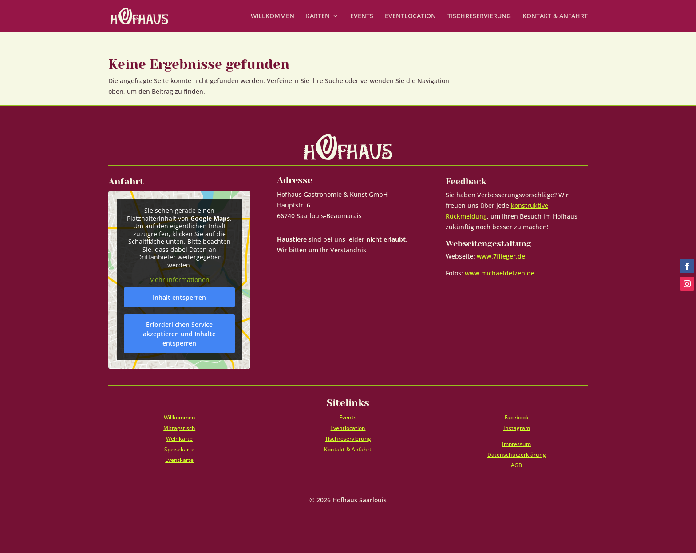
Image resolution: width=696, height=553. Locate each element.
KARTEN (318, 16)
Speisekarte (179, 449)
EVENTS (361, 16)
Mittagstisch (179, 428)
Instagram (516, 428)
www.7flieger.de (501, 256)
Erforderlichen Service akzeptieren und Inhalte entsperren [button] (179, 333)
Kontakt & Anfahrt (348, 449)
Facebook (517, 417)
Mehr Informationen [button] (179, 280)
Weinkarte (179, 438)
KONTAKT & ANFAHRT (555, 16)
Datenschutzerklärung (516, 454)
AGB (516, 465)
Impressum (516, 444)
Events (347, 417)
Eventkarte (179, 460)
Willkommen (179, 417)
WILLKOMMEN (272, 16)
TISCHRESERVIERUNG (479, 16)
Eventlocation (347, 428)
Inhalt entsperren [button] (179, 297)
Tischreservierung (348, 438)
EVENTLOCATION (410, 16)
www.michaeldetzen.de (499, 273)
